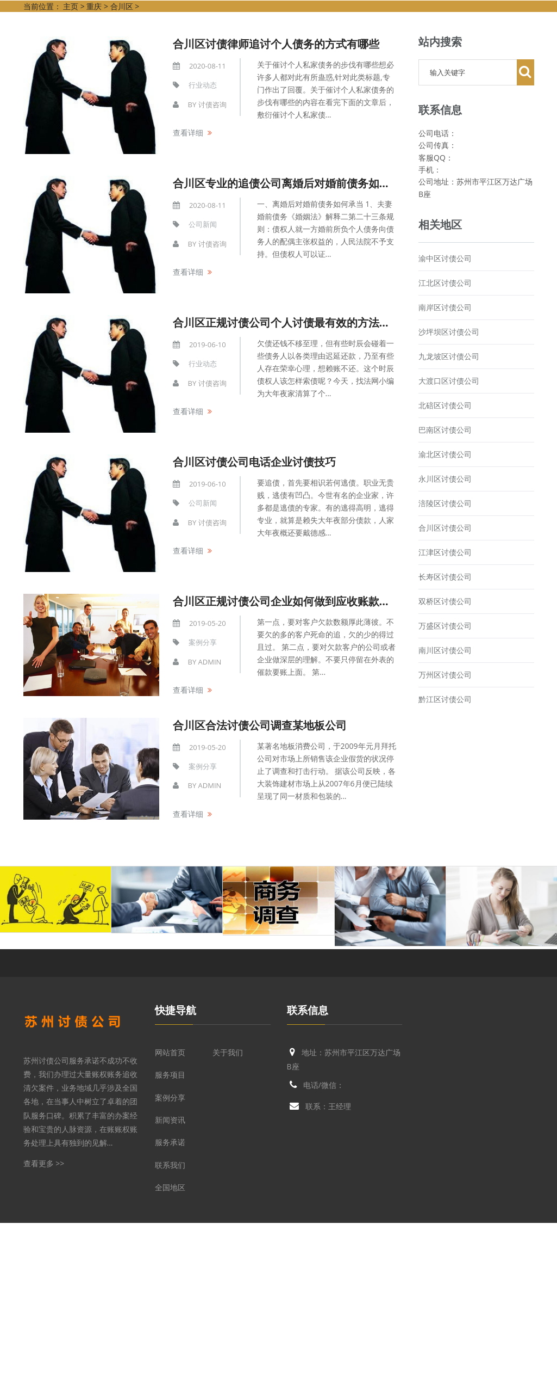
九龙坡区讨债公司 (448, 356)
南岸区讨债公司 (445, 307)
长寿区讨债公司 (445, 576)
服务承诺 (170, 1142)
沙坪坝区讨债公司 (448, 332)
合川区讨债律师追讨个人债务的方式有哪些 (276, 43)
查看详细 (188, 132)
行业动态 (203, 85)
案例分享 (203, 642)
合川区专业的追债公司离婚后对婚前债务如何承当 (292, 183)
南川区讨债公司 (445, 650)
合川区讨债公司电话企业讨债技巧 (254, 461)
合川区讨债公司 (445, 527)
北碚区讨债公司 (445, 405)
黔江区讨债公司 (445, 699)
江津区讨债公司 (445, 552)
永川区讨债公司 (445, 478)
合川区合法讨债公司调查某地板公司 (260, 725)
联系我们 (170, 1165)
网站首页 (170, 1052)
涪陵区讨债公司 (445, 503)
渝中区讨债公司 (445, 258)
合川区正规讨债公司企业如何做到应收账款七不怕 (292, 601)
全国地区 (170, 1187)
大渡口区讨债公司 (448, 381)
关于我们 (227, 1052)
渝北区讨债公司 (445, 454)
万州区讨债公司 (445, 674)
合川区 (121, 6)
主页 (70, 6)
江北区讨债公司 (445, 283)
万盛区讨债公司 (445, 625)
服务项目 (170, 1074)
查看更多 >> (44, 1163)
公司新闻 (203, 224)
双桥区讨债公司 (445, 601)
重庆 (94, 6)
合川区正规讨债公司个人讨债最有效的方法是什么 (292, 322)
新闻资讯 (170, 1120)
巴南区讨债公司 (445, 430)
